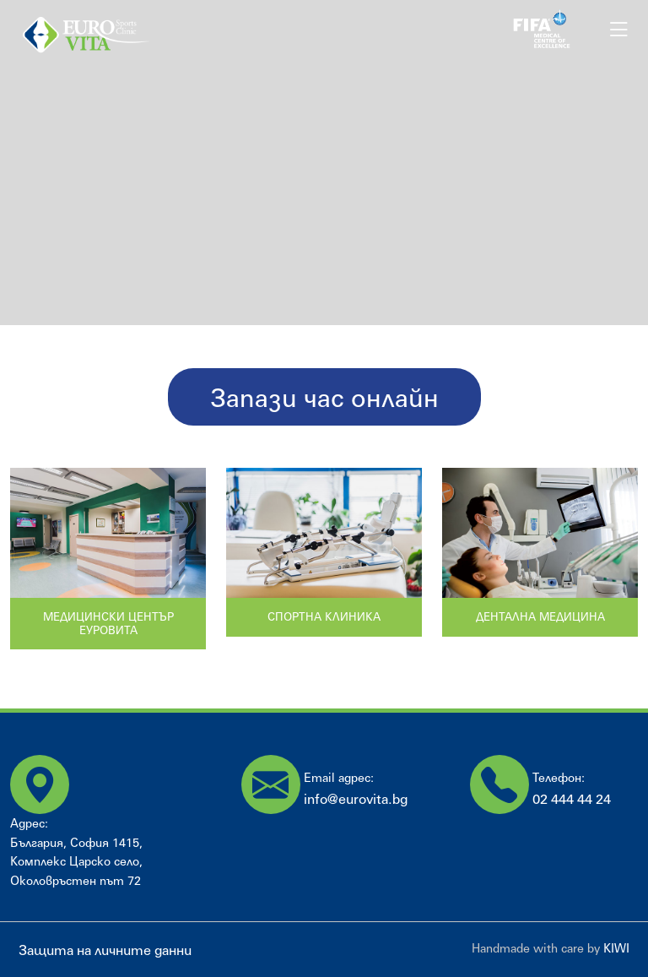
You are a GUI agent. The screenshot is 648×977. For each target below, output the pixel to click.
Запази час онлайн (324, 396)
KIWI (616, 948)
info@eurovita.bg (356, 798)
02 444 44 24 (571, 798)
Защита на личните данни (105, 950)
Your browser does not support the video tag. (324, 162)
